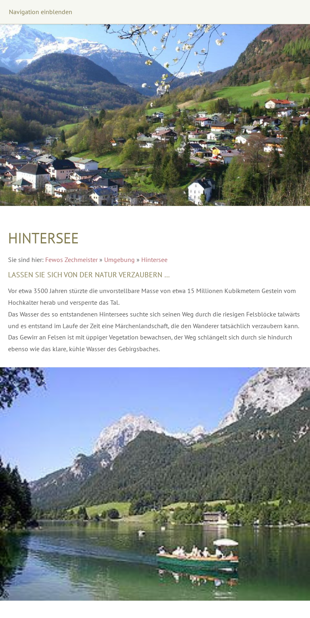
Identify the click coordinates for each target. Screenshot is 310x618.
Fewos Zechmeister (71, 260)
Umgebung (119, 260)
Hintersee (154, 260)
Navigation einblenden (40, 12)
